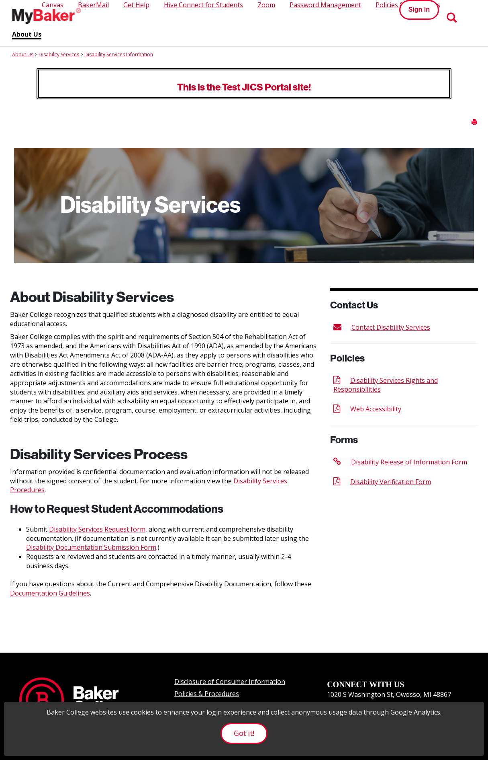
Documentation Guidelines (50, 593)
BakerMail (93, 4)
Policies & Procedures (206, 693)
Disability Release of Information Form (400, 462)
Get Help (136, 4)
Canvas (52, 4)
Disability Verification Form (382, 481)
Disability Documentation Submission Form (91, 547)
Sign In (419, 9)
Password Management (325, 4)
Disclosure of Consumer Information (229, 681)
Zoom (266, 4)
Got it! (244, 733)
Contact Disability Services (381, 327)
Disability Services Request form (97, 529)
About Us (26, 34)
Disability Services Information (118, 54)
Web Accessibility (367, 409)
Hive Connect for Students (203, 4)
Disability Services (59, 54)
